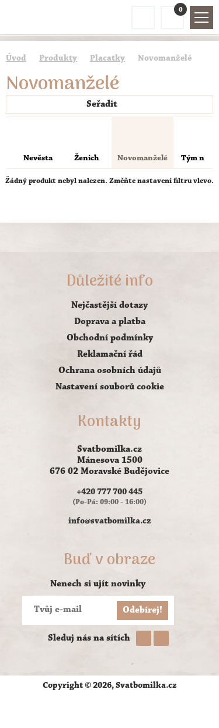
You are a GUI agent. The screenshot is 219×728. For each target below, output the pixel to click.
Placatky (107, 58)
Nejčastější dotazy (109, 305)
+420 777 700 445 (109, 492)
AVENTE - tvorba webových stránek (110, 708)
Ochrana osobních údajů (109, 370)
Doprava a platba (109, 321)
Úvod (16, 58)
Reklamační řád (109, 354)
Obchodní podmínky (110, 338)
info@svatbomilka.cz (109, 521)
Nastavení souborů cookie (109, 387)
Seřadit (108, 104)
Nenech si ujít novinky (97, 584)
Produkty (58, 58)
